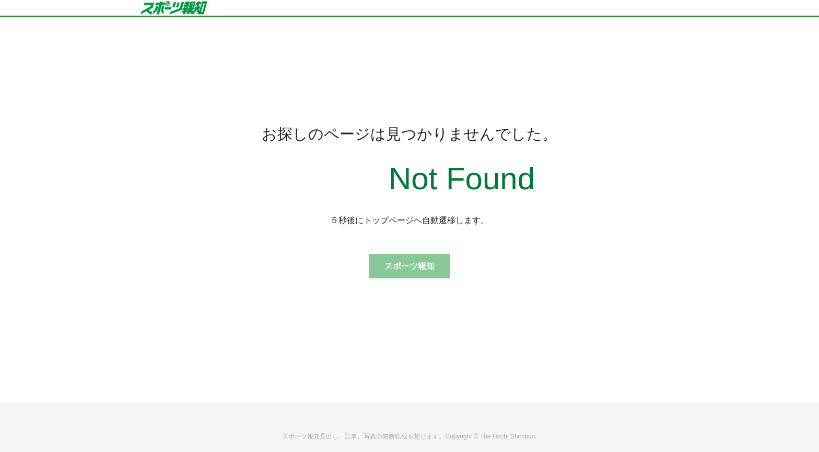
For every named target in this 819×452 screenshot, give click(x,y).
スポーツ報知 (409, 266)
